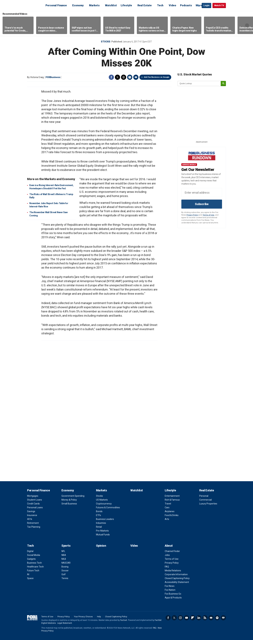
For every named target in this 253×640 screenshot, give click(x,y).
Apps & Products (173, 597)
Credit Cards (33, 503)
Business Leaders (105, 519)
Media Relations (173, 570)
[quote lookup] (199, 83)
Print (129, 77)
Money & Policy (69, 499)
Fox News (169, 586)
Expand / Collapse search (198, 5)
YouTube (186, 617)
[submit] (223, 83)
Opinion (101, 545)
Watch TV (219, 5)
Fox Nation (170, 590)
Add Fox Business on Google (156, 77)
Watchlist (111, 5)
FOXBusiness (53, 77)
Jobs (167, 555)
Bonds (99, 511)
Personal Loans (35, 507)
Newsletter (211, 617)
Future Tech (33, 570)
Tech (160, 5)
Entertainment (172, 496)
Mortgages (32, 496)
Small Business (69, 503)
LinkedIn (198, 617)
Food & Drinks (171, 515)
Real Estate (144, 5)
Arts (167, 519)
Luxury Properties (208, 503)
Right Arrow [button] (247, 25)
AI (28, 574)
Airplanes (169, 511)
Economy (78, 5)
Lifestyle (126, 5)
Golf (63, 574)
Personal (203, 496)
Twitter (117, 77)
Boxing (64, 566)
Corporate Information (176, 574)
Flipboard (192, 617)
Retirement (33, 523)
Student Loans (34, 499)
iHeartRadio (223, 617)
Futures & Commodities (108, 507)
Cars (167, 507)
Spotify (217, 617)
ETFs (98, 515)
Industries (101, 523)
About (169, 545)
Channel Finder (172, 551)
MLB (63, 559)
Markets (94, 5)
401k (29, 519)
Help (99, 616)
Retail (99, 527)
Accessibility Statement (177, 582)
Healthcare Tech (35, 566)
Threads (123, 77)
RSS (204, 617)
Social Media (33, 555)
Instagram (180, 617)
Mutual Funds (103, 534)
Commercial (205, 499)
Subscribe (201, 204)
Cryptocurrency (104, 503)
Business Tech (34, 562)
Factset (123, 620)
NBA (63, 555)
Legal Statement (64, 623)
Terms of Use (208, 215)
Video (172, 5)
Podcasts (186, 5)
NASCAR (66, 562)
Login (206, 5)
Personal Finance (56, 5)
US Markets (102, 499)
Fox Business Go (173, 593)
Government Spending (72, 496)
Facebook (111, 77)
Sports (65, 545)
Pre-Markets (102, 530)
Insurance (32, 515)
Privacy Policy (192, 215)
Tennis (64, 578)
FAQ (167, 566)
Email (135, 77)
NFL (63, 551)
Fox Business (35, 5)
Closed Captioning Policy (177, 578)
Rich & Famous (172, 499)
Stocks (105, 41)
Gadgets (31, 559)
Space (30, 578)
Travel (168, 503)
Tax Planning (33, 527)
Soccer (65, 570)
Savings (31, 511)
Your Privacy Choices (83, 616)
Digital (30, 551)
